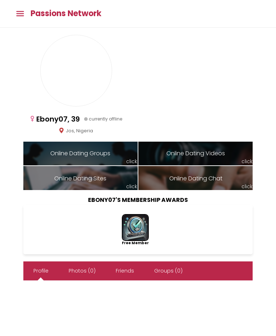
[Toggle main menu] (20, 13)
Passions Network (66, 13)
